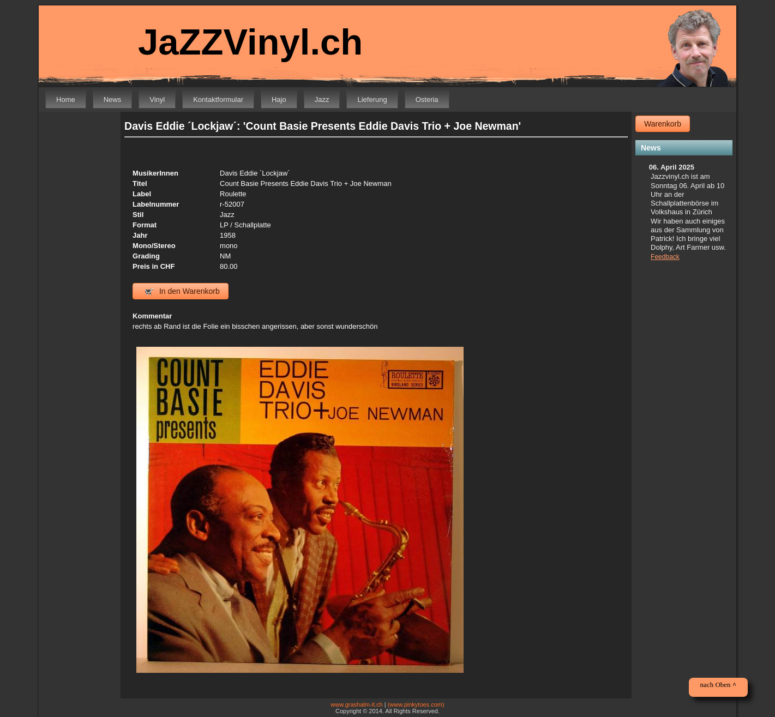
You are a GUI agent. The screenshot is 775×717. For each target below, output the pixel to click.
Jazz (322, 99)
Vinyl (157, 99)
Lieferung (372, 99)
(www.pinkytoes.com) (416, 704)
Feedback (665, 257)
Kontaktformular (218, 99)
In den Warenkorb (182, 291)
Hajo (279, 99)
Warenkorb (662, 123)
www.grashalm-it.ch (356, 704)
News (113, 99)
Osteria (427, 99)
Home (65, 99)
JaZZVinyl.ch (250, 41)
